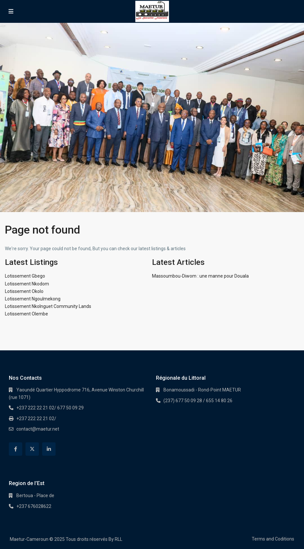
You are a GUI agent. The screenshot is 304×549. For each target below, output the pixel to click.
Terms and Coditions (273, 538)
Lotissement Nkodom (27, 283)
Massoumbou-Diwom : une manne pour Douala (200, 276)
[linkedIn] (49, 449)
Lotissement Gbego (25, 276)
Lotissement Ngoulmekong (32, 298)
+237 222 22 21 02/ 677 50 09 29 (50, 407)
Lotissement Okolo (24, 291)
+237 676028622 (33, 506)
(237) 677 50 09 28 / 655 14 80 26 (197, 400)
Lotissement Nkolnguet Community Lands (48, 306)
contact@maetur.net (37, 429)
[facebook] (15, 449)
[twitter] (32, 449)
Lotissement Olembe (26, 313)
